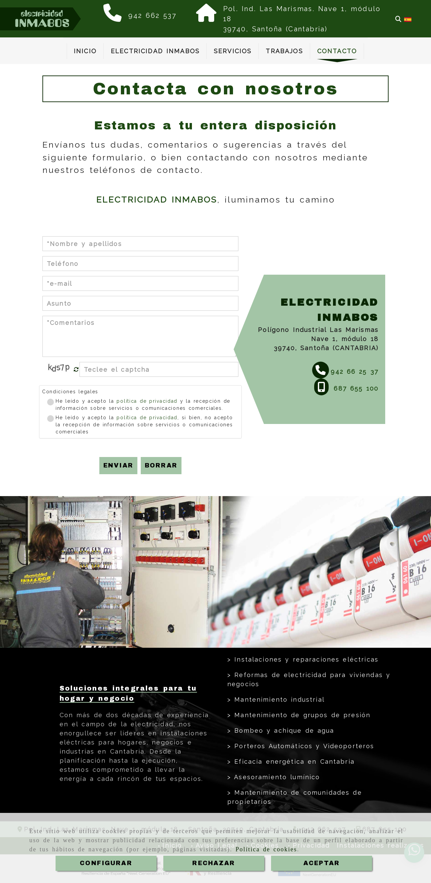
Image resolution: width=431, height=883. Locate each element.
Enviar (118, 465)
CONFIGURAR (106, 863)
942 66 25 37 (354, 371)
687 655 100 (354, 388)
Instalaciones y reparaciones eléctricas (304, 659)
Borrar (161, 465)
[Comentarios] (140, 336)
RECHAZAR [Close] (213, 863)
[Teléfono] (140, 263)
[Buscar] (398, 19)
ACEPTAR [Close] (321, 863)
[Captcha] (158, 369)
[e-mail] (140, 283)
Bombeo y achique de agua (282, 730)
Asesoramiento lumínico (275, 777)
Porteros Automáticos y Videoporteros (302, 746)
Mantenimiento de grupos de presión (300, 715)
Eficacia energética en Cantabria (293, 761)
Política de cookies (266, 849)
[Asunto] (140, 303)
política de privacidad (147, 401)
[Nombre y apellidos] (140, 243)
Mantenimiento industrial (278, 699)
